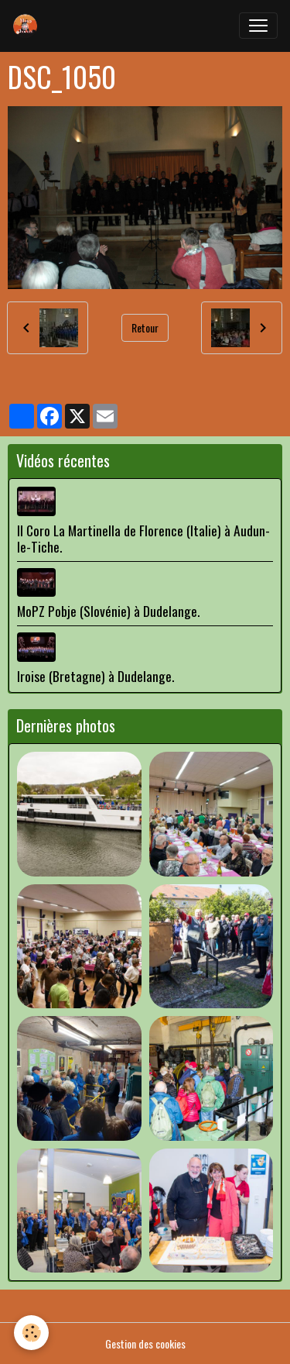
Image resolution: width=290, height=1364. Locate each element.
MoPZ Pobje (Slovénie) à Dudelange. (108, 611)
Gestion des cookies (145, 1343)
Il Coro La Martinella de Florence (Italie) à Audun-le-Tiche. (143, 538)
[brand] (28, 25)
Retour (145, 327)
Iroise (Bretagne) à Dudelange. (95, 676)
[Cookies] (31, 1332)
